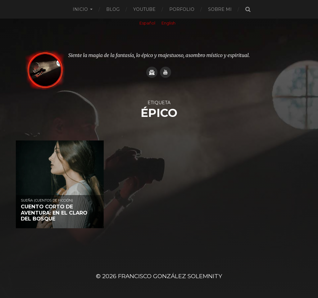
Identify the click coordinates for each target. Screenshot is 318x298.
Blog (113, 9)
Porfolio (181, 9)
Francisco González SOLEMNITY (170, 276)
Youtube (144, 9)
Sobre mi (220, 9)
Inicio (80, 9)
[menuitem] (147, 23)
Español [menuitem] (147, 23)
